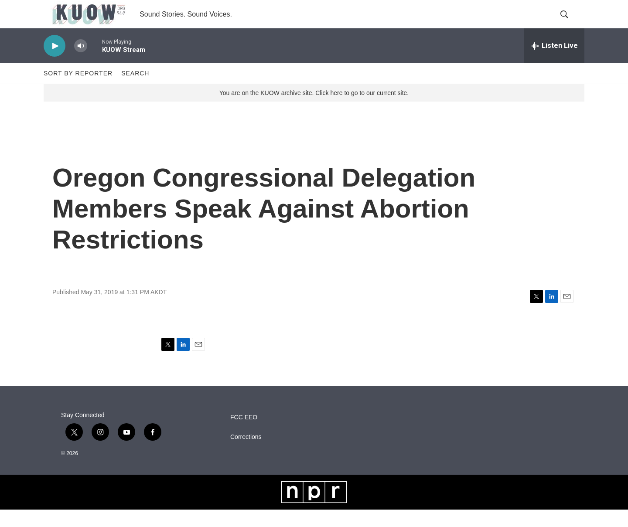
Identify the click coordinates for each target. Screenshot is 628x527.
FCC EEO (243, 435)
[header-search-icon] (570, 23)
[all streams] (554, 63)
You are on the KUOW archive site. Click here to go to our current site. (314, 110)
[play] (54, 63)
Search (135, 90)
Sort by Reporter (78, 90)
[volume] (80, 63)
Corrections (246, 454)
